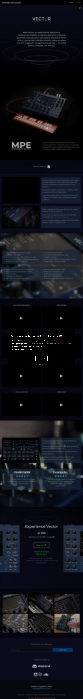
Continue (41, 358)
